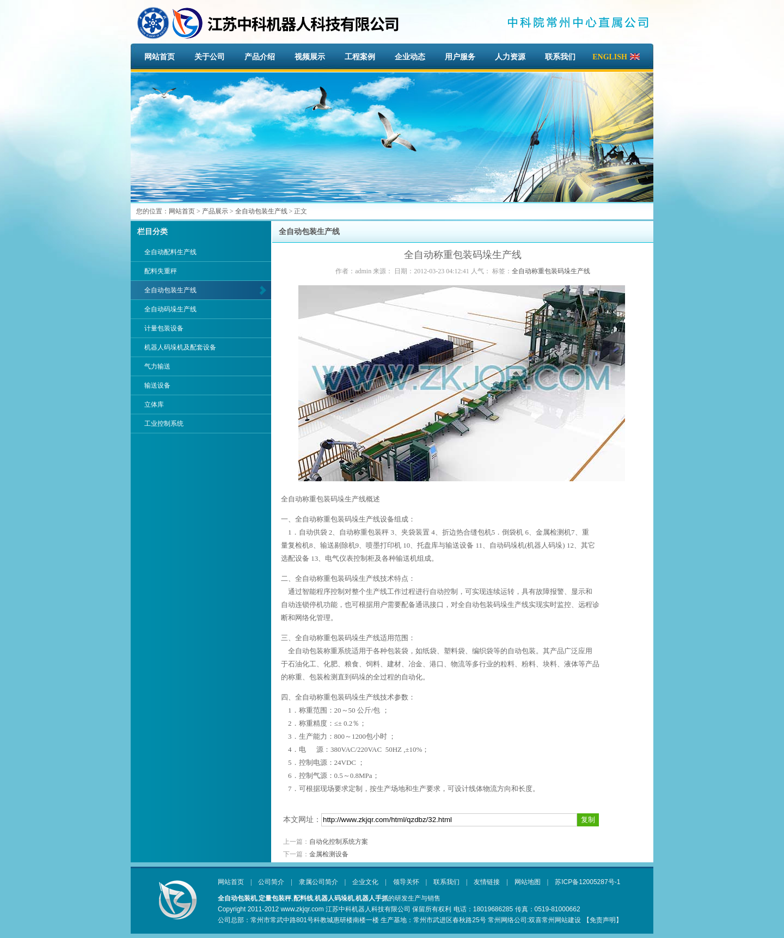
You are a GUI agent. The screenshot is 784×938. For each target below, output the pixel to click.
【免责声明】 (602, 920)
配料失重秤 (160, 271)
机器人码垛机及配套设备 (180, 347)
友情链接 (487, 882)
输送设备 (157, 385)
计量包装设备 (163, 328)
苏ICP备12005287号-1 (587, 882)
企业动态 (410, 57)
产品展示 (215, 211)
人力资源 (510, 57)
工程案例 (360, 57)
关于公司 (209, 57)
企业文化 (365, 882)
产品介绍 (259, 57)
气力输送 (157, 366)
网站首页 (159, 57)
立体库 (154, 404)
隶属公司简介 (318, 882)
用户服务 (460, 57)
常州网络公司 (507, 920)
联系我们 (560, 57)
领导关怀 (406, 882)
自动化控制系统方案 (338, 841)
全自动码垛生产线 (170, 309)
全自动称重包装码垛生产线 (551, 271)
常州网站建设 (561, 920)
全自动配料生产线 (170, 252)
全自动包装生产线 (261, 211)
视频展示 (310, 57)
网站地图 (527, 882)
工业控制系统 (163, 423)
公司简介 (271, 882)
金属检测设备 (328, 854)
